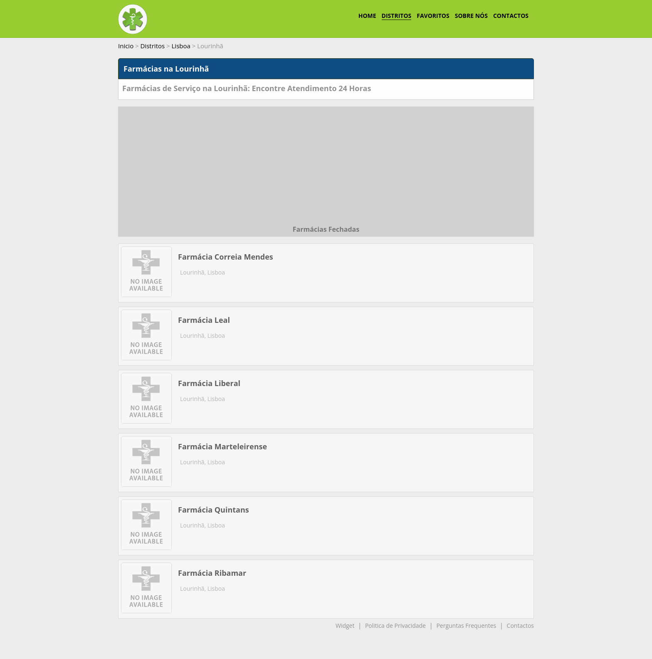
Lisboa (181, 46)
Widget (345, 625)
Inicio (125, 46)
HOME (367, 16)
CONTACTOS (511, 16)
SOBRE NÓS (471, 16)
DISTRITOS (397, 16)
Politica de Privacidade (395, 625)
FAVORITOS (433, 16)
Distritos (153, 46)
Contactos (520, 625)
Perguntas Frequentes (466, 625)
